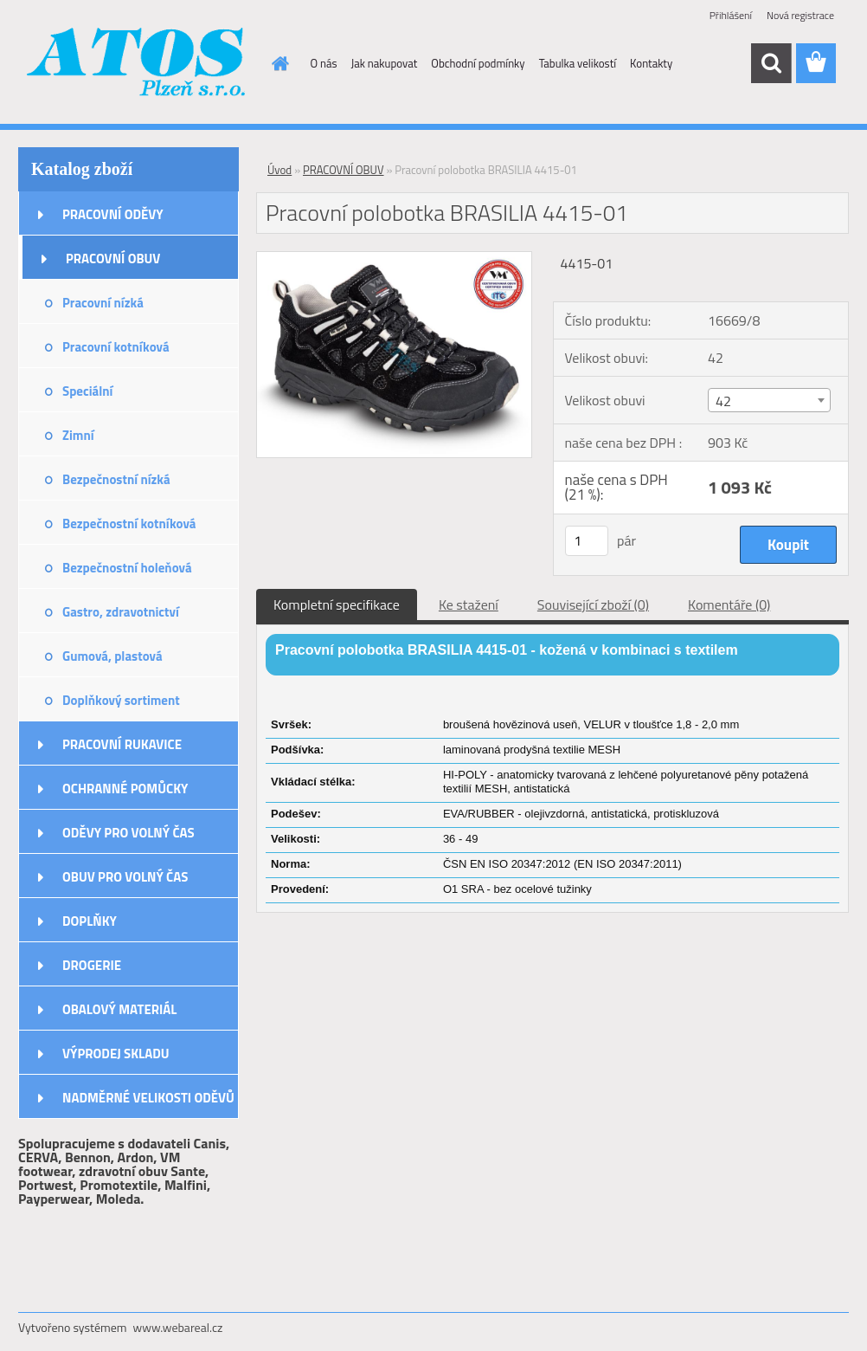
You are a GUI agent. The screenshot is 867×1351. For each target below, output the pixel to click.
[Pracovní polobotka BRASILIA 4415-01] (394, 259)
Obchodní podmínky (477, 63)
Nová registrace (800, 15)
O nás (324, 63)
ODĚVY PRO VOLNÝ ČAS (128, 833)
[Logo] (137, 64)
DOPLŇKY (89, 921)
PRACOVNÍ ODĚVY (113, 214)
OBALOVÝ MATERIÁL (119, 1009)
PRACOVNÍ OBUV (113, 258)
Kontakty (651, 63)
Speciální (87, 391)
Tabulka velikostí (577, 63)
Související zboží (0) (593, 604)
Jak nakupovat (384, 63)
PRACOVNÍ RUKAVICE (122, 744)
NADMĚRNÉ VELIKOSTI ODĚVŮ (148, 1098)
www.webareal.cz (178, 1327)
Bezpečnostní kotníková (129, 523)
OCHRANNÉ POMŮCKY (125, 788)
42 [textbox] (723, 401)
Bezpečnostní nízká (116, 479)
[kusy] (586, 541)
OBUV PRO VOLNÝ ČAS (125, 877)
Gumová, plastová (112, 656)
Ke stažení (468, 604)
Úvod (279, 169)
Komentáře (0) (729, 604)
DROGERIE (91, 965)
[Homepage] (278, 63)
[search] (771, 63)
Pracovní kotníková (116, 347)
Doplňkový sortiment (121, 700)
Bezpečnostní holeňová (127, 568)
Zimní (78, 435)
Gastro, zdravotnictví (120, 612)
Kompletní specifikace (336, 604)
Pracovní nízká (103, 303)
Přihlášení (731, 15)
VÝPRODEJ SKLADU (116, 1053)
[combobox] (769, 400)
